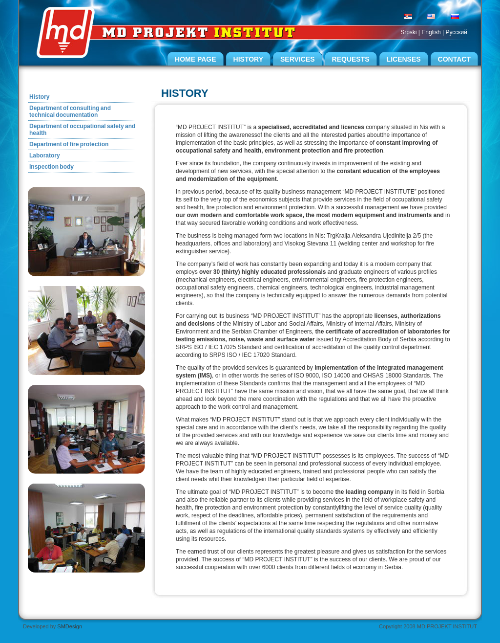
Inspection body (51, 166)
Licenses (404, 59)
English (430, 32)
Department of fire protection (68, 144)
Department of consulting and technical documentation (70, 111)
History (248, 59)
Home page (195, 59)
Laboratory (44, 155)
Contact (454, 59)
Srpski (408, 32)
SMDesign (69, 626)
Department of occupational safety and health (82, 129)
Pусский (456, 32)
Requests (351, 59)
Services (297, 59)
